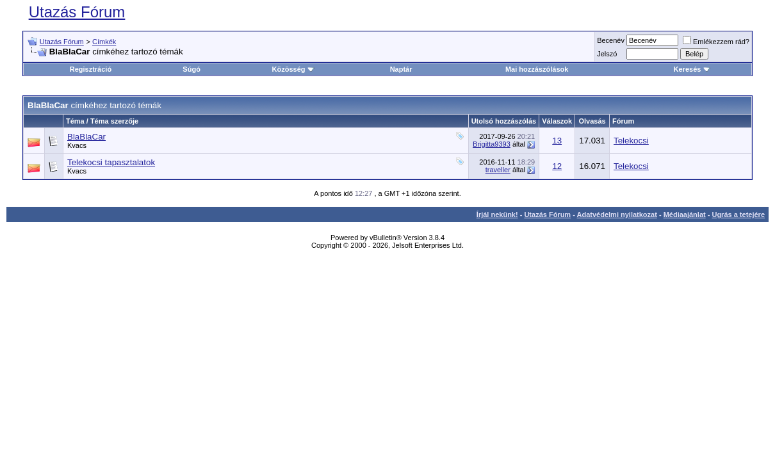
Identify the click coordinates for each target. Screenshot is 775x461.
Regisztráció (90, 69)
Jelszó (607, 54)
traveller (497, 170)
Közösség (293, 69)
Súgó (191, 69)
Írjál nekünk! (497, 214)
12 (557, 166)
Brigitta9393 (491, 144)
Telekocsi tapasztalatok (111, 162)
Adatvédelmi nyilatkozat (617, 214)
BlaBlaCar (86, 137)
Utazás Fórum (77, 11)
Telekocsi (631, 140)
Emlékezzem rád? (716, 41)
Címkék (104, 41)
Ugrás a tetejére (738, 214)
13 (557, 140)
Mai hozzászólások (536, 69)
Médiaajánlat (685, 214)
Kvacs (76, 145)
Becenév (610, 40)
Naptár (401, 69)
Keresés (692, 69)
